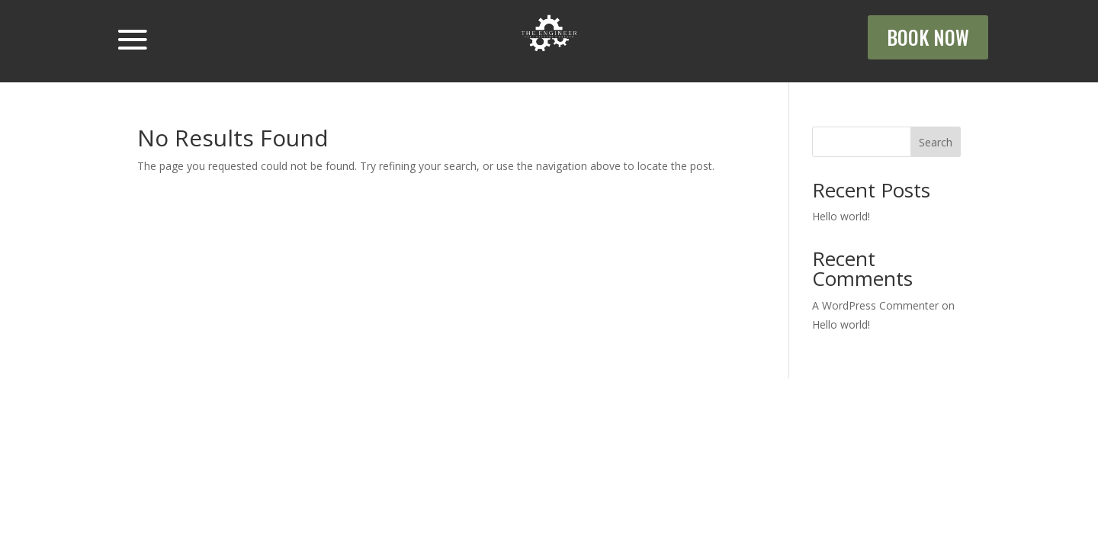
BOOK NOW (928, 37)
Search (935, 142)
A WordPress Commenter (875, 305)
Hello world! (841, 216)
